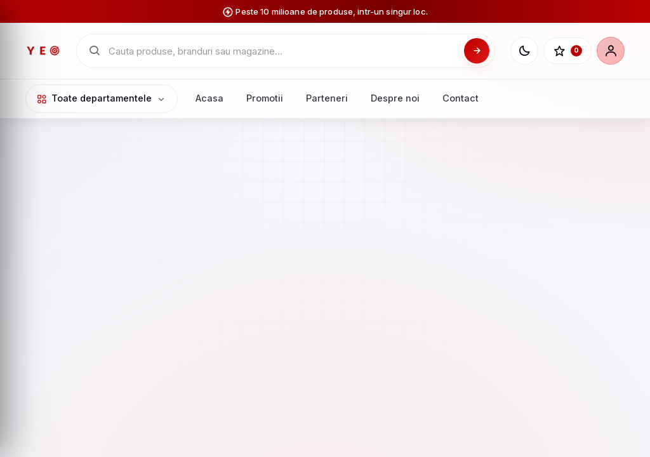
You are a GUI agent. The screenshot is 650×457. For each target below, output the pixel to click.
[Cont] (611, 51)
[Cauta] (476, 50)
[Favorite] (567, 50)
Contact (460, 98)
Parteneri (327, 98)
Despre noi (395, 98)
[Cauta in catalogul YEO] (282, 51)
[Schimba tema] (524, 51)
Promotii (264, 98)
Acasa (209, 98)
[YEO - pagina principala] (43, 51)
